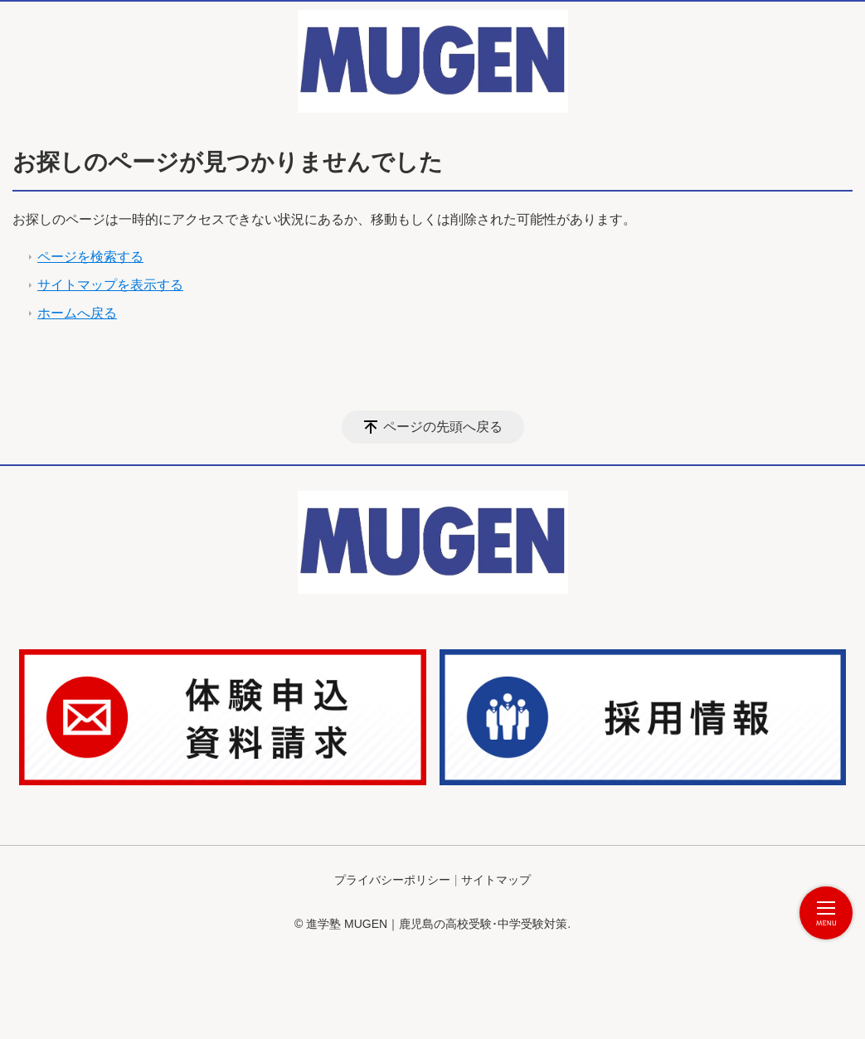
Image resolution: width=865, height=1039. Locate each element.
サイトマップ (496, 879)
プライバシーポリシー (392, 879)
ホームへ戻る (77, 313)
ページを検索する (90, 257)
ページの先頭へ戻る (443, 427)
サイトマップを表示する (110, 285)
